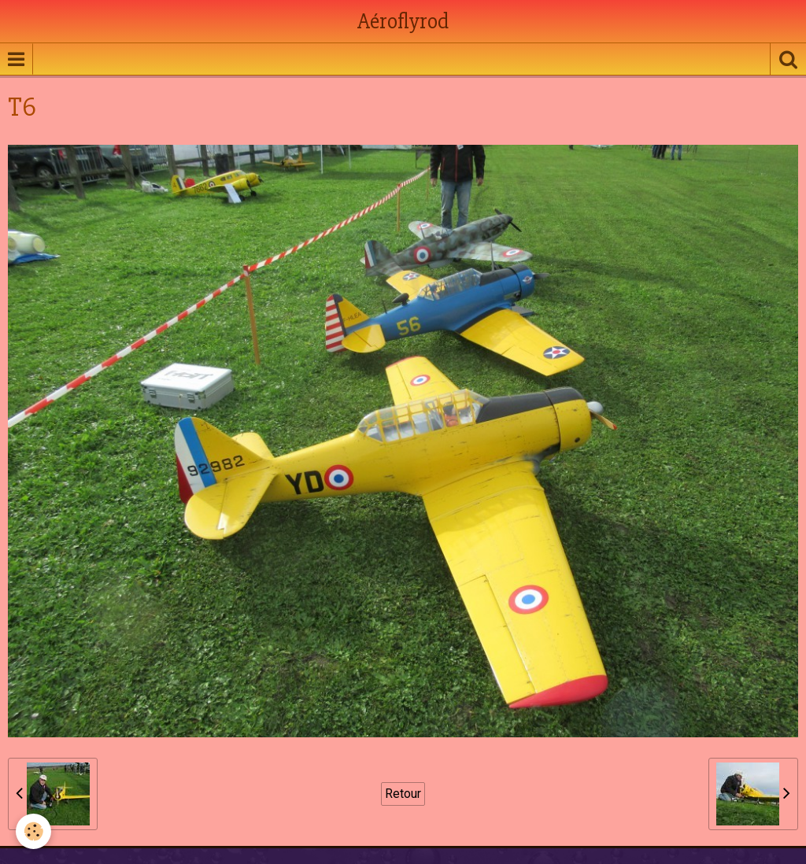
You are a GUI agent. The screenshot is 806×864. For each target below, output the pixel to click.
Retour (403, 793)
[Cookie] (33, 831)
